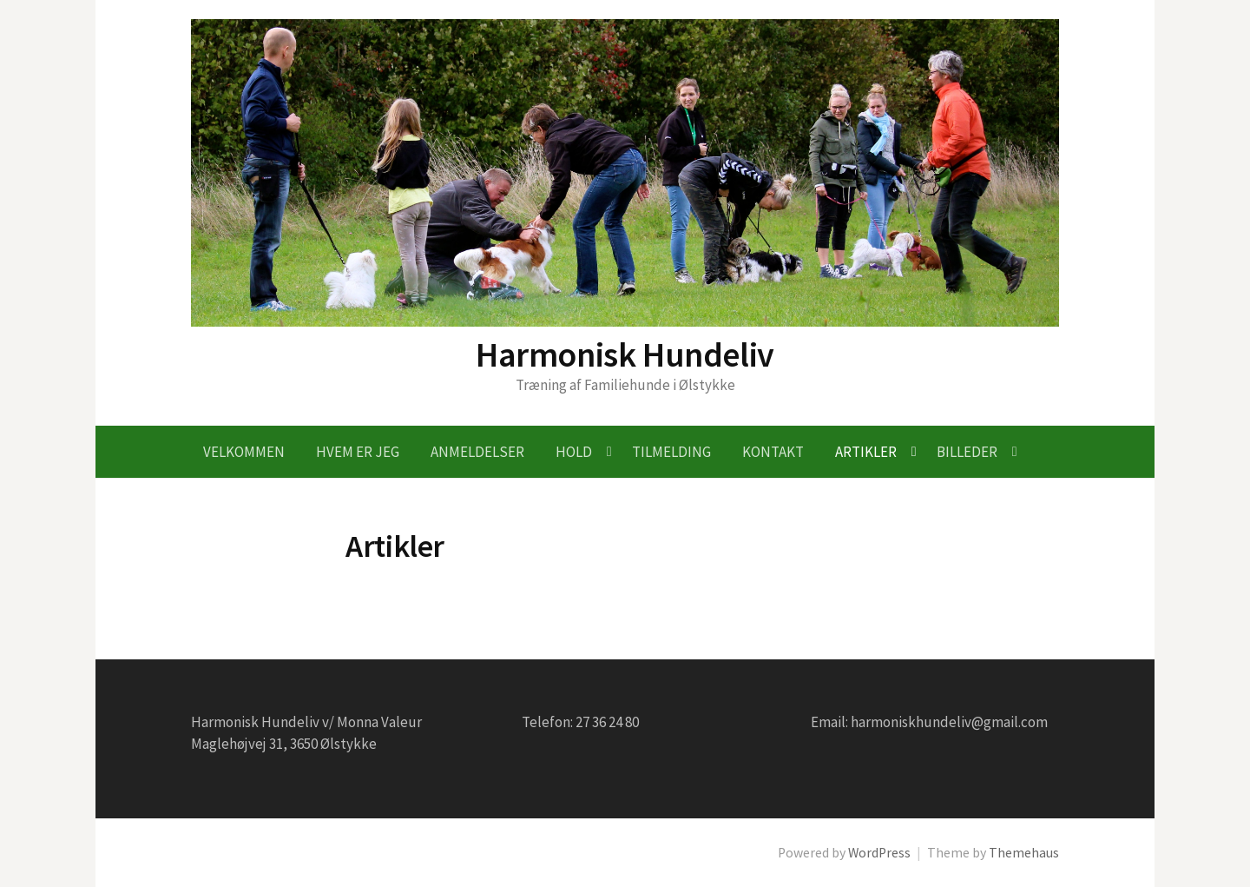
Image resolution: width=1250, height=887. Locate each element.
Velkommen (244, 451)
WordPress (879, 852)
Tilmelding (671, 451)
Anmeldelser (477, 451)
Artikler (866, 451)
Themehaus (1024, 852)
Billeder (967, 451)
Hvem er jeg (357, 451)
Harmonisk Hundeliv (625, 354)
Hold (574, 451)
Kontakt (773, 451)
